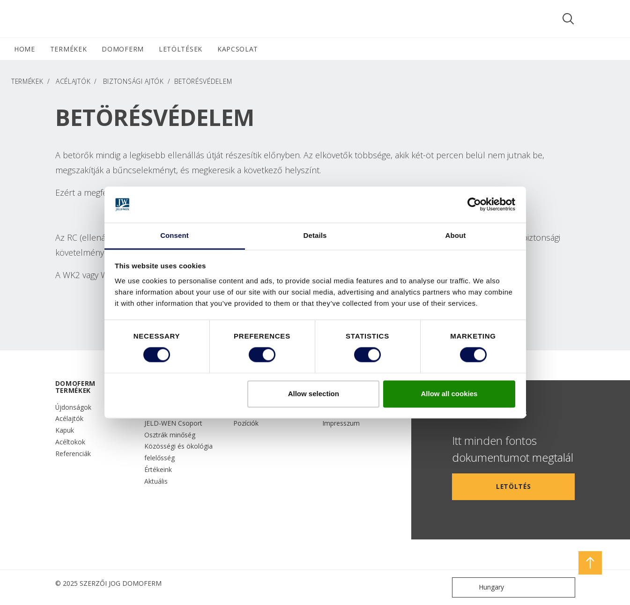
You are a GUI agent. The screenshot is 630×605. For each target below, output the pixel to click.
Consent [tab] (174, 235)
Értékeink (158, 469)
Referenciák (73, 453)
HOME (24, 48)
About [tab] (455, 235)
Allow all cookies (449, 394)
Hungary (480, 587)
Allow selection (313, 394)
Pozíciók (246, 423)
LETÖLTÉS (513, 486)
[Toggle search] (568, 18)
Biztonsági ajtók (133, 81)
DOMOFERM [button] (123, 48)
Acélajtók (73, 81)
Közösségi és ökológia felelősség (178, 452)
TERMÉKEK (27, 81)
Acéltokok (70, 441)
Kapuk (64, 430)
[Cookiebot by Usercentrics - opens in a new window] (474, 205)
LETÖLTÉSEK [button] (180, 48)
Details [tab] (315, 235)
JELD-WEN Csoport (173, 423)
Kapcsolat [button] (237, 48)
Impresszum (341, 423)
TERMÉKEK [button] (68, 48)
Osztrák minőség (169, 434)
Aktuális (156, 481)
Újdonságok (73, 407)
